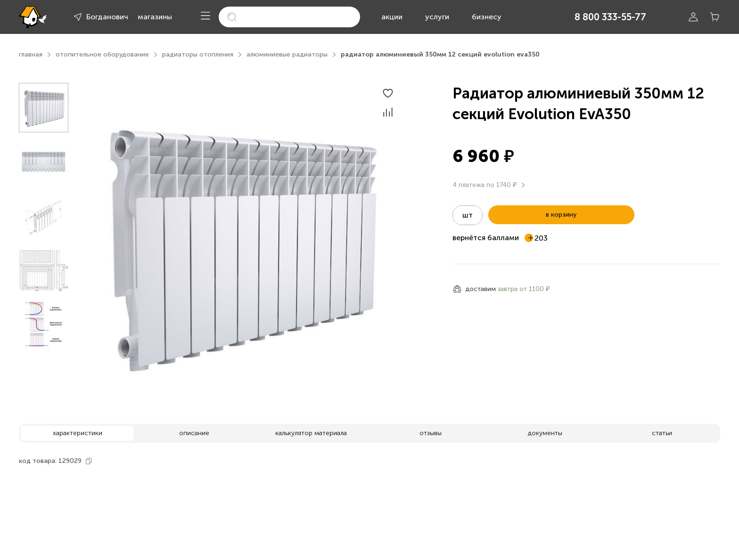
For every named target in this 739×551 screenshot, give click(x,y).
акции (391, 16)
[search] (289, 17)
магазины (155, 16)
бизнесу (486, 16)
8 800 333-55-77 (610, 17)
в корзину (561, 215)
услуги (437, 16)
